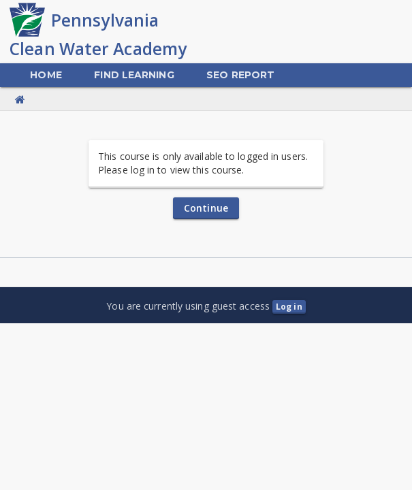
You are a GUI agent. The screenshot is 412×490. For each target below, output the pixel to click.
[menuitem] (46, 75)
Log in (289, 306)
